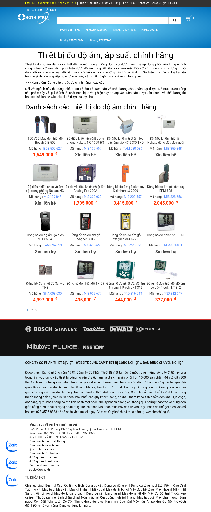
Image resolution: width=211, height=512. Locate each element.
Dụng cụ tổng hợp (143, 485)
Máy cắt (62, 489)
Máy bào (48, 489)
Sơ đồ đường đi (39, 469)
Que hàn (125, 501)
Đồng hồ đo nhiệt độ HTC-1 (165, 235)
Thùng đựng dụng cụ (88, 501)
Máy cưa (98, 489)
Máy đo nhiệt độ (134, 493)
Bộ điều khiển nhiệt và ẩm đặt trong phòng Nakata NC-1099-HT (45, 191)
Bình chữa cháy (68, 497)
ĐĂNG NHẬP (158, 3)
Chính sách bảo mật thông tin (49, 441)
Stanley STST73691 (101, 40)
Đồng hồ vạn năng (45, 505)
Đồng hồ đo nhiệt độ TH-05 (85, 283)
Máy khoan (163, 489)
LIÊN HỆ (172, 3)
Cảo (59, 485)
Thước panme (46, 497)
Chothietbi (58, 97)
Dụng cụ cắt (94, 485)
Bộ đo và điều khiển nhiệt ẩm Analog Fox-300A (85, 189)
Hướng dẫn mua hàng (43, 457)
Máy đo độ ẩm (158, 493)
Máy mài (179, 489)
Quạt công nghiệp (112, 497)
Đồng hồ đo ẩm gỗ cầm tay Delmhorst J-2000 (125, 189)
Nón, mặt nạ (89, 497)
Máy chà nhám (79, 489)
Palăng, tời (54, 501)
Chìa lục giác (34, 485)
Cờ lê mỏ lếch (74, 485)
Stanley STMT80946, (72, 40)
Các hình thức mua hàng (45, 465)
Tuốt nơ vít (32, 489)
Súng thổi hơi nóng (38, 493)
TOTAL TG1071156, (124, 29)
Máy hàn (139, 501)
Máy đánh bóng (117, 489)
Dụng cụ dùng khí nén (74, 505)
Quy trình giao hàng (42, 449)
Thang (131, 497)
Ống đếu (179, 485)
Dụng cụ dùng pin (116, 485)
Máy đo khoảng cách (69, 493)
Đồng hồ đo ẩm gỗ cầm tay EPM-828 (165, 189)
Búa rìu (50, 485)
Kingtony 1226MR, (96, 29)
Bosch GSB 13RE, (70, 29)
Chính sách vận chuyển (44, 445)
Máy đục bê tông (142, 489)
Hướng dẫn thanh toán (44, 461)
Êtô (160, 485)
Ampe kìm (154, 501)
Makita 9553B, (149, 29)
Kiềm (167, 485)
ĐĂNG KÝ (143, 3)
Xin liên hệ (85, 155)
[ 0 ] (191, 18)
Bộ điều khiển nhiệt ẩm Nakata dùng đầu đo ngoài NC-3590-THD (165, 142)
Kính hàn (111, 501)
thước (66, 82)
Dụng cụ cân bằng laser (103, 493)
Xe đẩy (68, 501)
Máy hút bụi (145, 497)
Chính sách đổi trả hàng (45, 453)
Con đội (39, 501)
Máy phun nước (167, 497)
